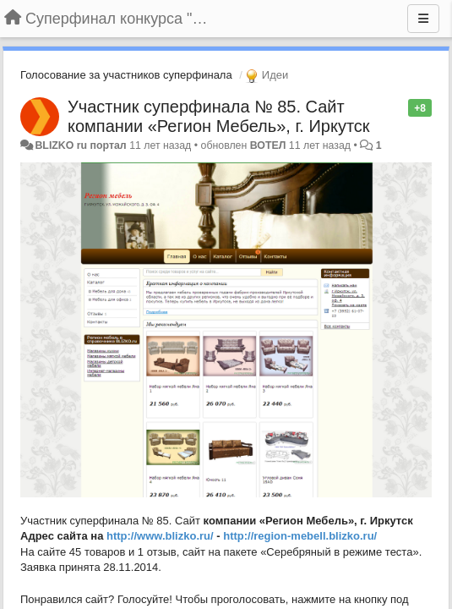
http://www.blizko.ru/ (160, 535)
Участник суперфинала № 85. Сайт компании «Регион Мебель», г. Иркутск (219, 116)
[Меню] (423, 18)
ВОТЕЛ (268, 145)
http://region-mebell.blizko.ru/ (300, 535)
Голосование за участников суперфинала (126, 75)
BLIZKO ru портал (80, 145)
